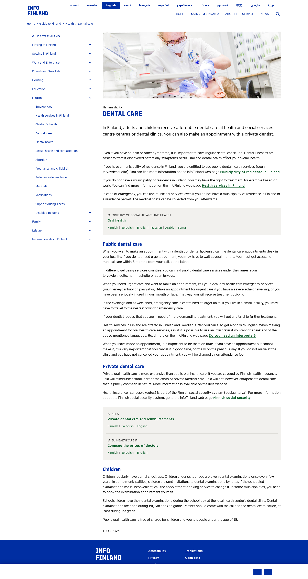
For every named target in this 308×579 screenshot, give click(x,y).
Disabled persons (47, 213)
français (144, 5)
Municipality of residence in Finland (250, 172)
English (111, 5)
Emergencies (43, 106)
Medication (42, 186)
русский (222, 5)
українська (184, 5)
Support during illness (50, 204)
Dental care (43, 133)
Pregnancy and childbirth (51, 168)
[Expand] (90, 45)
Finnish (113, 227)
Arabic (169, 227)
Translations (194, 551)
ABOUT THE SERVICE (239, 14)
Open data (192, 558)
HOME (180, 14)
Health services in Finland (52, 115)
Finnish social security (232, 398)
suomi (74, 5)
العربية (272, 5)
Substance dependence (51, 177)
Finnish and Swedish (46, 71)
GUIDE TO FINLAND (205, 14)
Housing (37, 80)
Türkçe (204, 5)
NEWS (265, 14)
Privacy (153, 558)
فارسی (255, 5)
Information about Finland (49, 239)
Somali (182, 227)
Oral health (117, 220)
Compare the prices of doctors (133, 446)
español (163, 5)
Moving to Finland (44, 45)
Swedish (127, 227)
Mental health (44, 142)
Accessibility (157, 551)
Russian (156, 227)
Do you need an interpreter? (232, 335)
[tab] (63, 45)
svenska (92, 5)
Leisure (37, 230)
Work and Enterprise (45, 62)
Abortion (41, 160)
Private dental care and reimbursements (141, 419)
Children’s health (46, 124)
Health (37, 98)
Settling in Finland (44, 53)
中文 (239, 5)
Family (36, 221)
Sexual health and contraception (56, 151)
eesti (127, 5)
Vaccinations (43, 195)
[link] (38, 10)
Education (38, 89)
